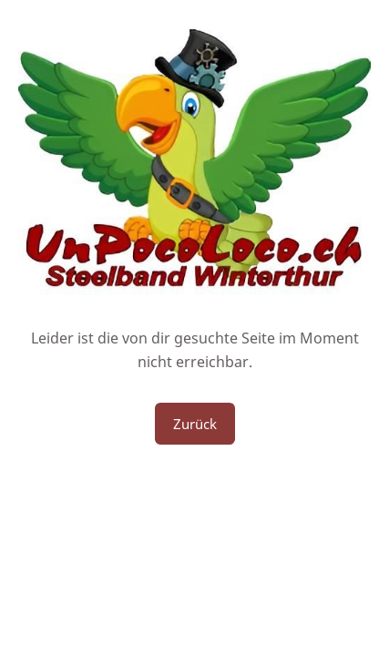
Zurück (195, 424)
